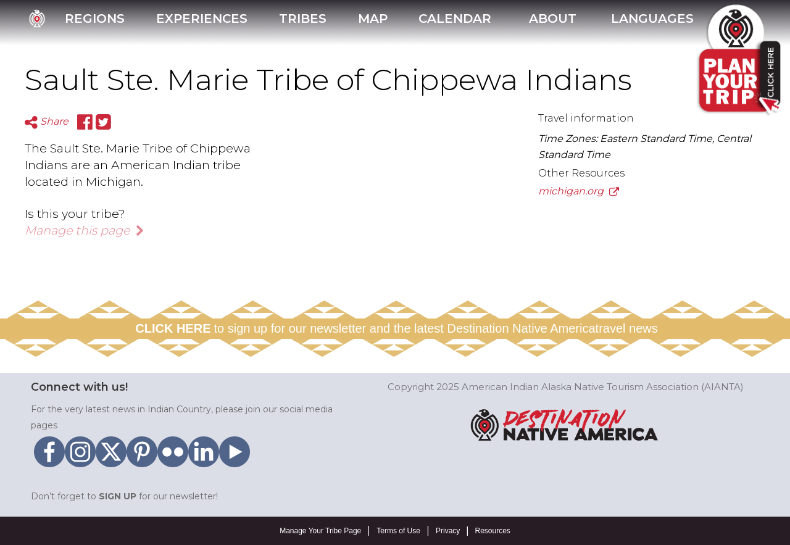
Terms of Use (398, 530)
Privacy (448, 530)
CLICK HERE (172, 328)
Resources (492, 530)
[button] (551, 22)
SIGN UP (117, 496)
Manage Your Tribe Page (320, 530)
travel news (627, 328)
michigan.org (578, 191)
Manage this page (84, 230)
